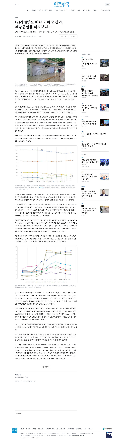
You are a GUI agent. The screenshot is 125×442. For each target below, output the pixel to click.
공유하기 (46, 367)
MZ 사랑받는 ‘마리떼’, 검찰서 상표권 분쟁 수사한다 (89, 209)
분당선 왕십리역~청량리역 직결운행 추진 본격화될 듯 (93, 145)
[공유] (73, 36)
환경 (84, 10)
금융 (45, 10)
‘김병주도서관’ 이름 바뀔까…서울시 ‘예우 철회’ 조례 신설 (88, 192)
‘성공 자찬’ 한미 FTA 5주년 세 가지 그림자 (88, 122)
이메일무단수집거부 (60, 428)
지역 (89, 10)
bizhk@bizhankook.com (78, 435)
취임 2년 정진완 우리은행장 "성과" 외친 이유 (89, 107)
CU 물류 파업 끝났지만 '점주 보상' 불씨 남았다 (89, 77)
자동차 (72, 10)
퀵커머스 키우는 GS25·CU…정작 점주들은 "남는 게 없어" (89, 62)
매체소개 (22, 428)
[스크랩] (63, 36)
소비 (67, 10)
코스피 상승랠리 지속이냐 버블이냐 (93, 134)
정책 (57, 10)
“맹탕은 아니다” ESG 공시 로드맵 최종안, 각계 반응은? (90, 162)
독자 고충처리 (41, 428)
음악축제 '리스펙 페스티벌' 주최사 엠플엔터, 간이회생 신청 (89, 92)
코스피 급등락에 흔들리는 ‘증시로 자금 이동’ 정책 (89, 176)
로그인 (107, 4)
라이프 (94, 10)
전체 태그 (90, 428)
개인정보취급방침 (50, 428)
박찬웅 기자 (18, 36)
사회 (79, 10)
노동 (62, 10)
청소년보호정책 (70, 428)
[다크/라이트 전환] (15, 4)
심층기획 (34, 10)
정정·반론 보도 (79, 428)
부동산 (50, 10)
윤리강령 (28, 428)
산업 (40, 10)
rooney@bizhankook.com (21, 377)
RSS (85, 428)
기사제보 (34, 428)
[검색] (18, 4)
